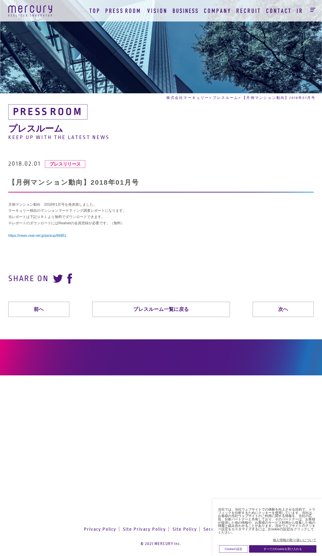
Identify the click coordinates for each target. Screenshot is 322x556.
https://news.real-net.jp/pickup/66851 (37, 235)
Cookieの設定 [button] (233, 549)
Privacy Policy (100, 529)
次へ (283, 309)
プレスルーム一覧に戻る (161, 309)
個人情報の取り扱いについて (294, 540)
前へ (39, 309)
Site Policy (185, 529)
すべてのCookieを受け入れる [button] (283, 549)
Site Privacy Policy (144, 529)
